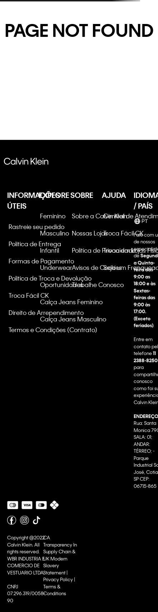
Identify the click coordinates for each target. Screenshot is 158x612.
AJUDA (114, 195)
